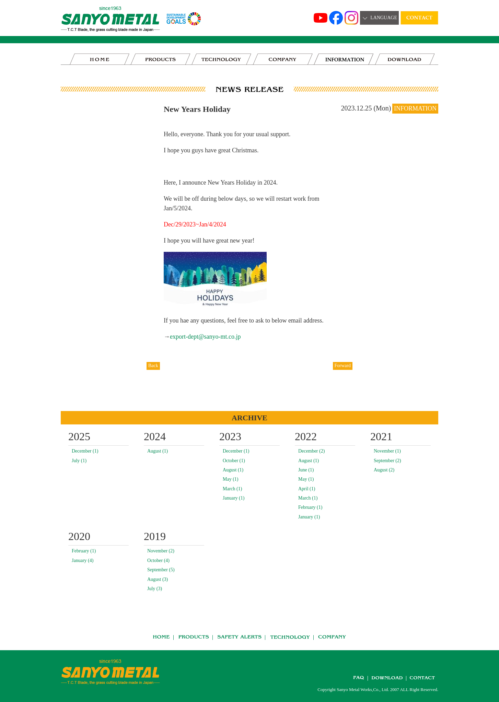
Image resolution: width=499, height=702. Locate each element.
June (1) (306, 469)
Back (153, 365)
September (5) (161, 569)
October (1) (234, 460)
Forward (343, 365)
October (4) (158, 560)
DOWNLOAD (405, 59)
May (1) (231, 479)
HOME (99, 59)
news (344, 59)
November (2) (160, 550)
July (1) (79, 460)
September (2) (387, 460)
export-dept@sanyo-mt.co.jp (205, 336)
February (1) (310, 507)
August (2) (384, 469)
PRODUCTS (160, 59)
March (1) (232, 488)
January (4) (82, 560)
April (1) (306, 488)
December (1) (85, 451)
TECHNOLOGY (222, 59)
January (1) (233, 498)
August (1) (157, 451)
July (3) (154, 588)
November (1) (387, 451)
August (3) (157, 579)
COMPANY (283, 59)
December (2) (311, 451)
